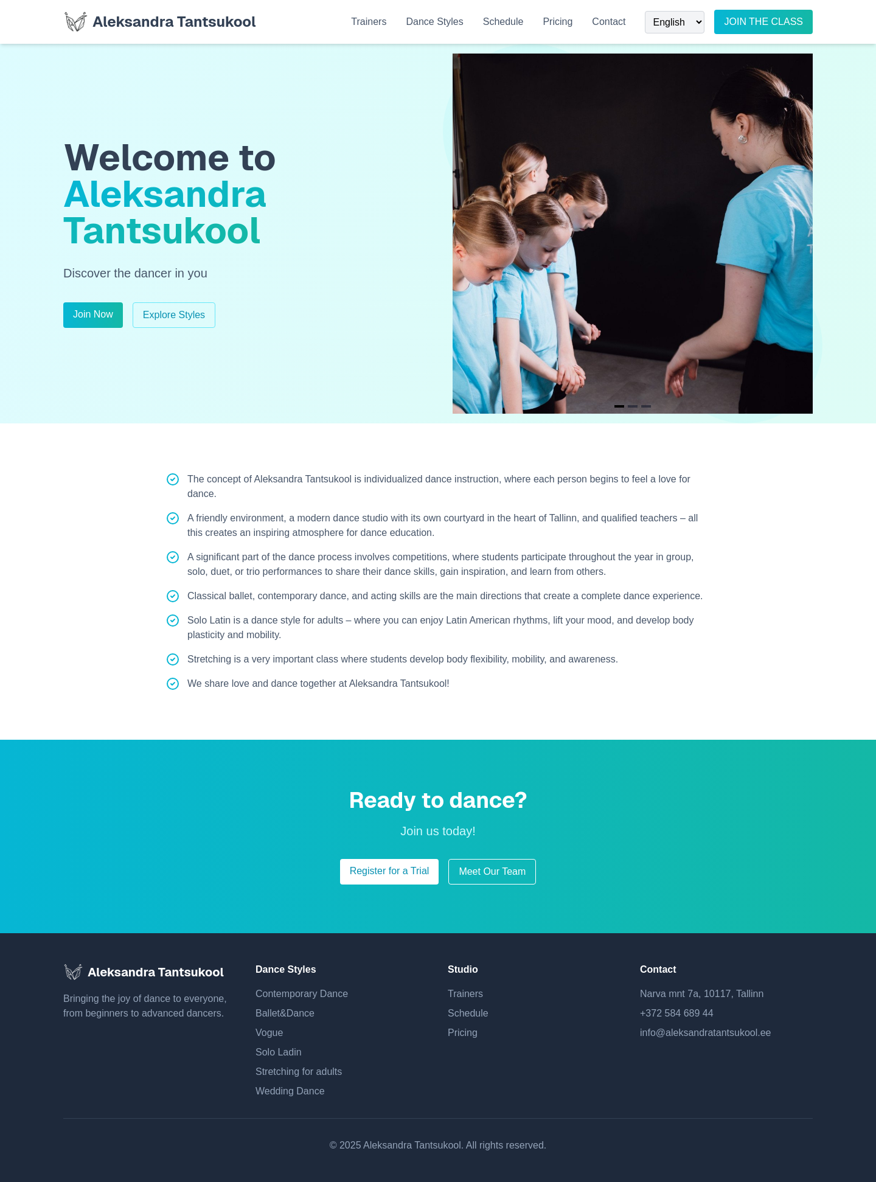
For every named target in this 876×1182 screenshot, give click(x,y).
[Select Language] (674, 22)
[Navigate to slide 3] (646, 406)
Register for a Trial (389, 871)
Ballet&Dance (285, 1013)
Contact (608, 21)
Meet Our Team (492, 871)
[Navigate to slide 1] (619, 406)
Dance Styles (434, 21)
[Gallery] (633, 234)
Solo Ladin (278, 1052)
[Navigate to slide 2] (633, 406)
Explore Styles (174, 315)
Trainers (368, 21)
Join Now (93, 314)
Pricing (557, 21)
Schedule (503, 21)
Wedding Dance (290, 1091)
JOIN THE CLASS (763, 21)
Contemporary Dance (301, 994)
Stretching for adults (298, 1071)
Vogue (269, 1032)
